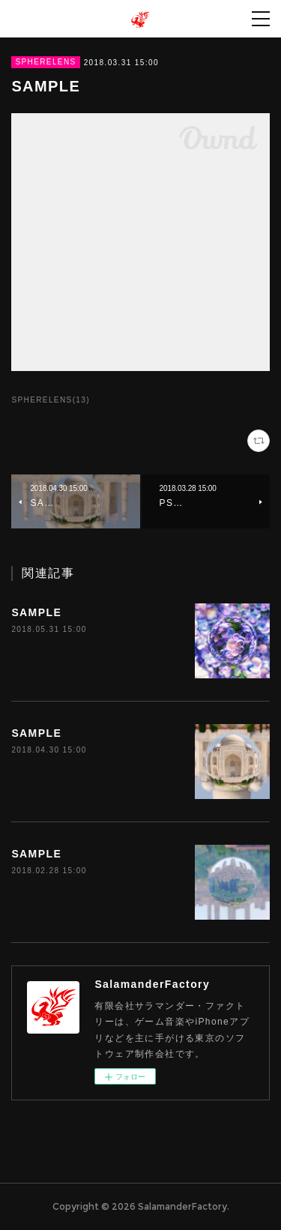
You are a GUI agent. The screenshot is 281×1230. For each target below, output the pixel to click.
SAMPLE (36, 612)
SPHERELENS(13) (50, 400)
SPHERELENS (45, 62)
